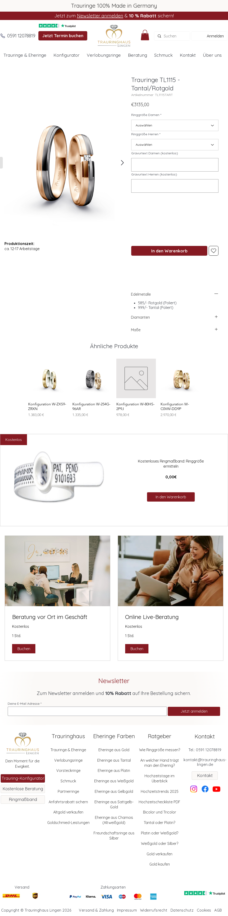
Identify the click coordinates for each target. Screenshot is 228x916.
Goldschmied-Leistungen (68, 822)
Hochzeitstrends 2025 (159, 791)
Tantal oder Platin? (159, 822)
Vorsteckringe (68, 770)
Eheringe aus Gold (113, 749)
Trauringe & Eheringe (68, 749)
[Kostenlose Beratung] (23, 789)
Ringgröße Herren (144, 134)
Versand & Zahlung (96, 910)
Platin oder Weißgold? (159, 833)
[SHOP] (122, 163)
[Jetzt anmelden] (194, 711)
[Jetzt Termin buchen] (62, 35)
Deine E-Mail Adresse (24, 703)
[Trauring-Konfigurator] (23, 778)
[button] (145, 35)
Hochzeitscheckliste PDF (159, 802)
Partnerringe (68, 791)
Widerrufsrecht (154, 910)
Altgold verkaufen (68, 812)
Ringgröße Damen (145, 114)
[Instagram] (193, 789)
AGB (218, 910)
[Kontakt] (205, 775)
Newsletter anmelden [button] (100, 16)
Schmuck (68, 781)
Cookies (204, 910)
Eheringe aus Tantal (114, 760)
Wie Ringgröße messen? (159, 749)
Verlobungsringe (68, 760)
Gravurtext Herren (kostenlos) (154, 174)
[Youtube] (216, 789)
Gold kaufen (159, 864)
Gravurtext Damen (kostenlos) (154, 153)
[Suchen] (172, 36)
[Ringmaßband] (23, 799)
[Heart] (213, 251)
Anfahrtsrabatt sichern (68, 802)
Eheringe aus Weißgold (114, 781)
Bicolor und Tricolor (159, 812)
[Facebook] (205, 789)
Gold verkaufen (159, 854)
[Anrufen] (3, 36)
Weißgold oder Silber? (159, 843)
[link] (57, 617)
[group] (114, 390)
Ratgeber (159, 736)
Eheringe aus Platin (114, 770)
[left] (216, 293)
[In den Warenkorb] (169, 251)
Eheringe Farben (114, 736)
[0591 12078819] (21, 35)
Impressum (127, 910)
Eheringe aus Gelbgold (114, 791)
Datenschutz (182, 910)
